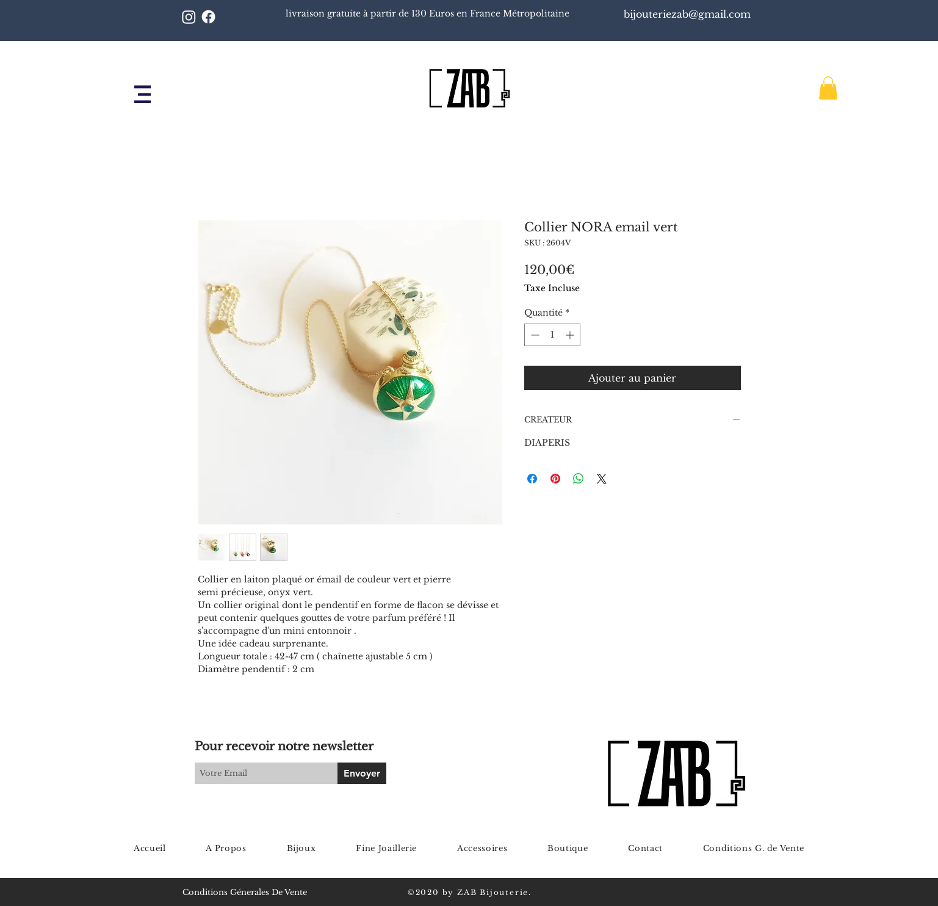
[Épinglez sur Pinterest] (555, 478)
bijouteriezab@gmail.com (689, 14)
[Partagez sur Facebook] (532, 478)
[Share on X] (601, 478)
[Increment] (571, 335)
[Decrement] (533, 335)
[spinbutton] (552, 335)
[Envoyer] (361, 773)
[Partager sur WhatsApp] (578, 478)
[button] (142, 94)
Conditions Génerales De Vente (244, 892)
